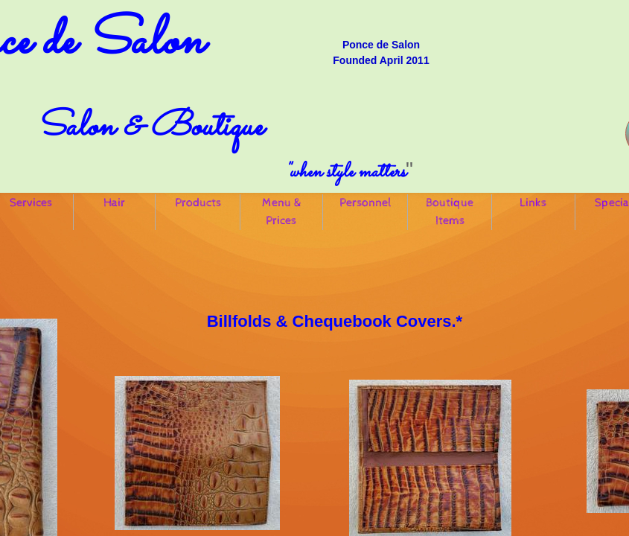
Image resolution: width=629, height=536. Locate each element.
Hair (114, 203)
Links (533, 203)
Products (198, 203)
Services (31, 203)
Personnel (365, 203)
